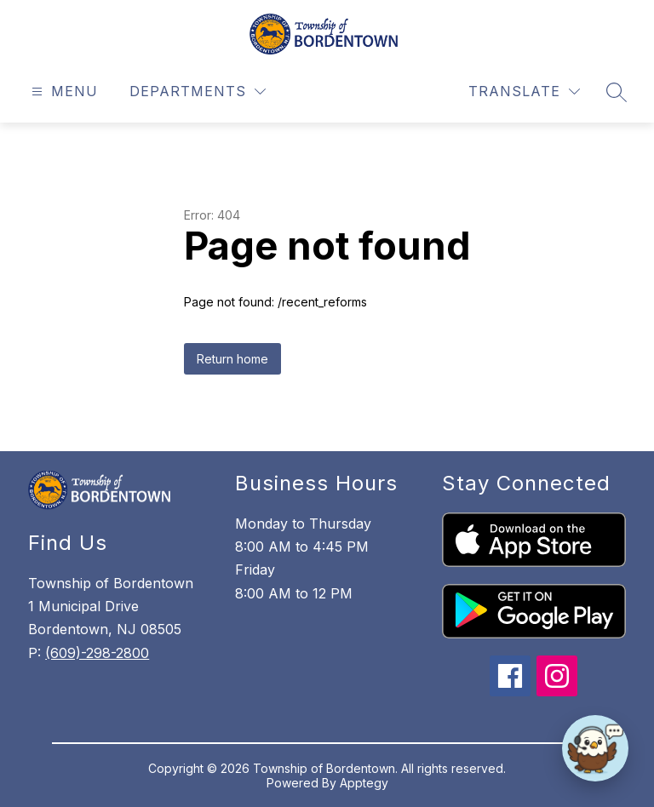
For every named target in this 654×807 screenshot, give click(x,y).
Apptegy (364, 783)
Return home (232, 359)
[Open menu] (62, 91)
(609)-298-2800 (97, 652)
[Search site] (616, 92)
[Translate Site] (524, 91)
